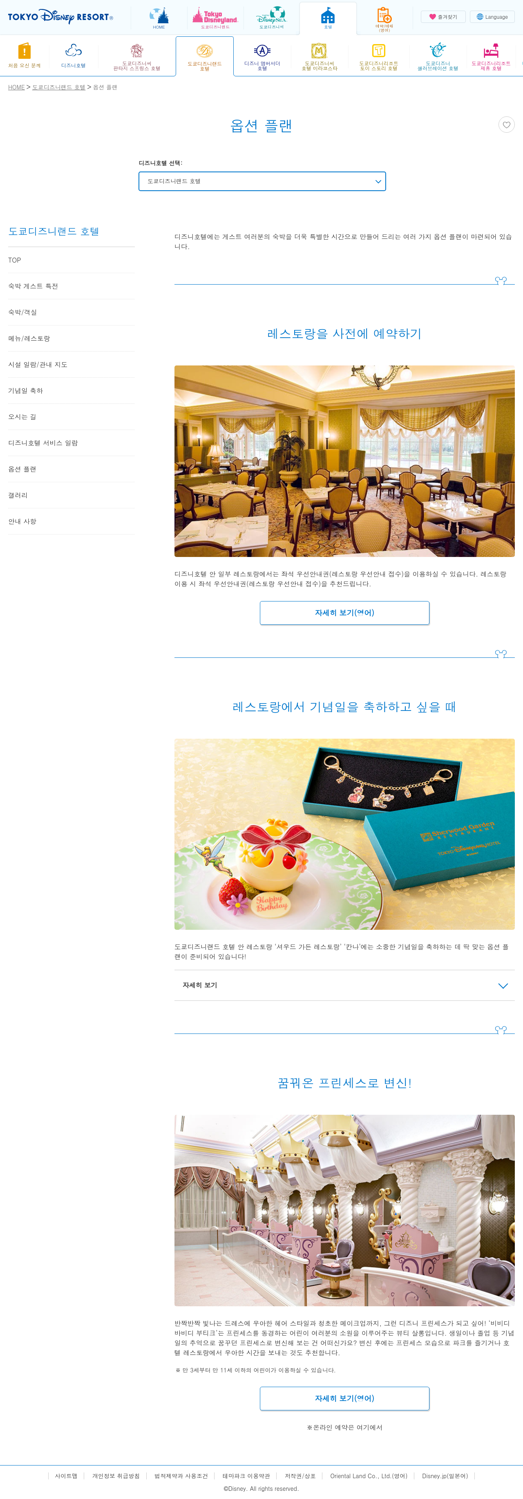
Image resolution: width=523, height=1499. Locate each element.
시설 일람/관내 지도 (37, 364)
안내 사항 (22, 521)
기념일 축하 (25, 390)
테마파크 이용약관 (246, 1475)
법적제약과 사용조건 (181, 1475)
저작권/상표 (300, 1475)
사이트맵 (66, 1475)
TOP (14, 260)
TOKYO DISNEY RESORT (60, 17)
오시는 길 (22, 416)
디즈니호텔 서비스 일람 (43, 443)
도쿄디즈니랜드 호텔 (174, 181)
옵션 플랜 (22, 469)
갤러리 (18, 495)
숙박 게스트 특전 (33, 286)
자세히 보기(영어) (345, 613)
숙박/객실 (22, 312)
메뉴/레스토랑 (29, 338)
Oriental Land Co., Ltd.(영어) (369, 1475)
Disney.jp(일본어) (445, 1475)
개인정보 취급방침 (116, 1475)
